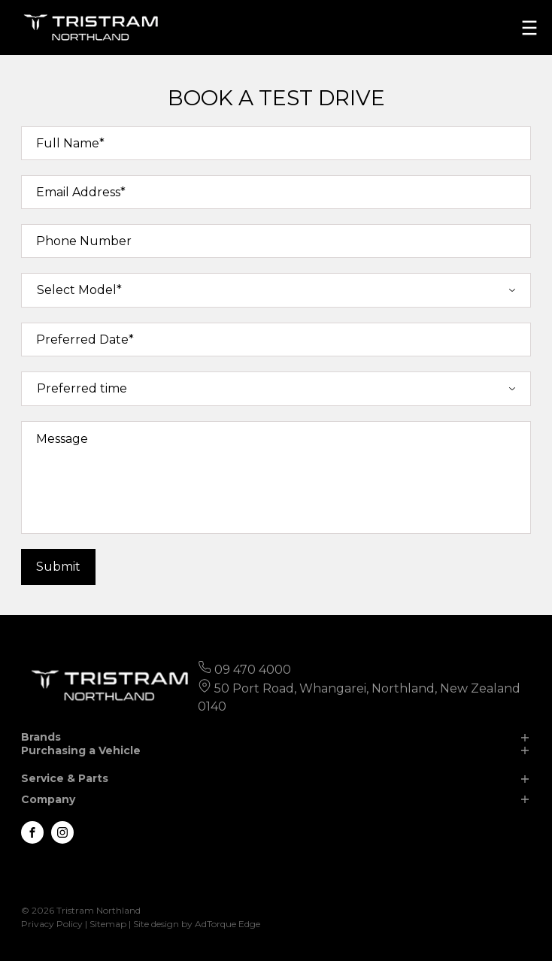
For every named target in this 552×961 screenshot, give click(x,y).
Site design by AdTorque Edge (196, 923)
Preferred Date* (85, 339)
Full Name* (70, 143)
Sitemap (107, 923)
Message (62, 439)
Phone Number (84, 241)
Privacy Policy (52, 923)
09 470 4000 (252, 669)
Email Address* (81, 192)
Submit (58, 566)
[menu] (529, 27)
